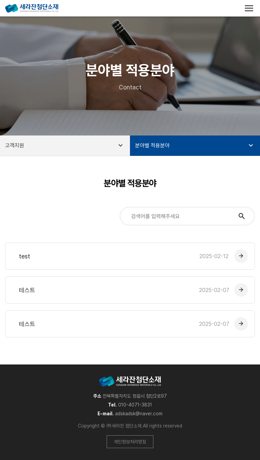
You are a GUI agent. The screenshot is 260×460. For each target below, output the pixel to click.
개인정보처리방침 (130, 441)
